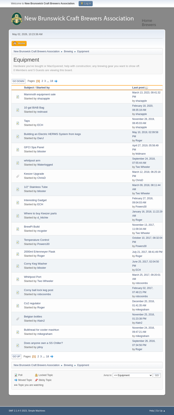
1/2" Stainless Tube (35, 186)
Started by (43, 87)
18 (51, 80)
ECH (40, 124)
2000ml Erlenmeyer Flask (39, 251)
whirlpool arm (32, 160)
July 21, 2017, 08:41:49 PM (147, 251)
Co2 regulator (32, 303)
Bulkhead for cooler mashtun (41, 329)
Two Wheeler (143, 167)
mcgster (42, 230)
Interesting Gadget (35, 200)
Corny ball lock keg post (38, 290)
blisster (41, 151)
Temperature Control (36, 239)
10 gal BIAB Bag (34, 107)
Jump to (107, 375)
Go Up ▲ (160, 410)
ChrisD (41, 177)
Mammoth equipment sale (40, 94)
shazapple (43, 98)
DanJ (40, 138)
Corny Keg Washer (35, 263)
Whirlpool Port (32, 276)
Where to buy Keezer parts (40, 213)
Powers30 (141, 206)
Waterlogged (45, 164)
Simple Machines (36, 410)
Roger (139, 140)
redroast (42, 111)
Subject (29, 87)
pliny (40, 347)
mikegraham (142, 309)
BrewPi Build (32, 226)
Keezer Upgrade (34, 173)
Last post (140, 87)
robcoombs (142, 283)
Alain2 (41, 320)
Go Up (16, 356)
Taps (27, 120)
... (48, 80)
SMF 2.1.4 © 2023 (18, 410)
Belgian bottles (33, 316)
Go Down (18, 81)
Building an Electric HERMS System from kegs (52, 134)
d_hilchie (42, 217)
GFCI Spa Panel (34, 147)
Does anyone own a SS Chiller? (43, 343)
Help (151, 410)
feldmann (141, 153)
